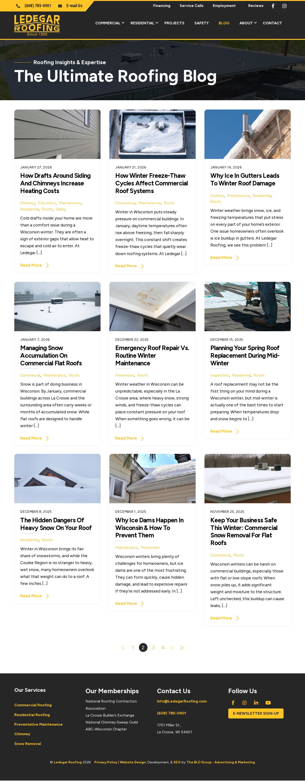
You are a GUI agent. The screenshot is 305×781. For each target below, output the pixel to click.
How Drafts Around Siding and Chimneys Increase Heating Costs (55, 183)
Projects (174, 23)
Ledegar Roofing (68, 762)
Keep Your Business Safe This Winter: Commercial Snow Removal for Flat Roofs (243, 532)
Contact (272, 23)
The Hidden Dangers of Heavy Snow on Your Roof (56, 524)
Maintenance (70, 203)
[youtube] (268, 702)
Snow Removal (27, 744)
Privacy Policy (105, 762)
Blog (224, 23)
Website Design (133, 762)
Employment (224, 5)
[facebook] (273, 5)
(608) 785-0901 (171, 713)
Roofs (47, 209)
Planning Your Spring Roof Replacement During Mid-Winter (244, 355)
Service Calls (191, 5)
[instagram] (285, 5)
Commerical (125, 203)
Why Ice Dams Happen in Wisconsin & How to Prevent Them (149, 528)
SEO (177, 762)
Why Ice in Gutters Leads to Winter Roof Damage (244, 179)
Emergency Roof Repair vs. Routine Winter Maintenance (152, 355)
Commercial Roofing (33, 705)
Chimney (27, 203)
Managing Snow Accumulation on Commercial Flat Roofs (51, 355)
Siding (61, 209)
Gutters (217, 196)
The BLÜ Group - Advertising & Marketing (221, 762)
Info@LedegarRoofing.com (182, 701)
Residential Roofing (32, 715)
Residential (146, 22)
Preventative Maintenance (38, 724)
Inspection (219, 375)
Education (47, 203)
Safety (201, 23)
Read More (31, 265)
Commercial (111, 22)
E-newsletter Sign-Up (256, 713)
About (249, 22)
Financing (161, 5)
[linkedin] (256, 702)
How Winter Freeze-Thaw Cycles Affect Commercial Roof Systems (151, 183)
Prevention (124, 375)
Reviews (256, 5)
